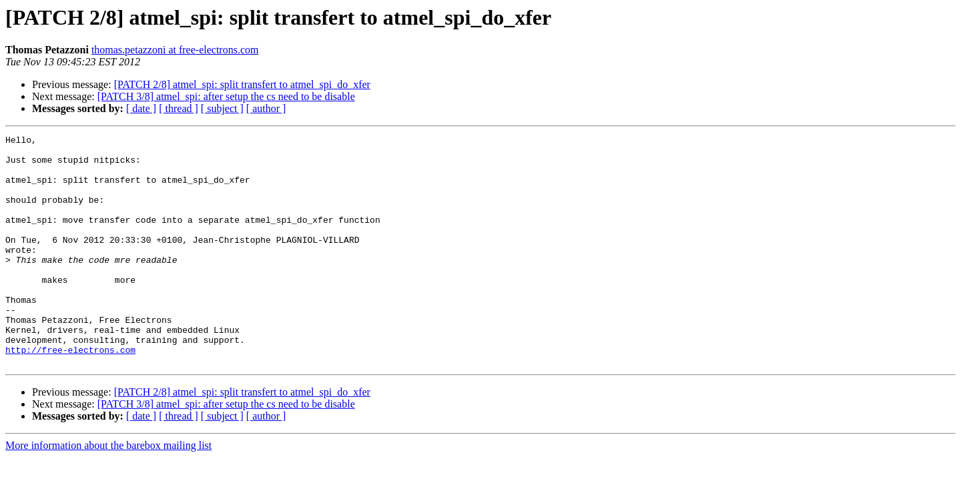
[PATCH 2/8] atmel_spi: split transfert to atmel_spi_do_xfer (242, 84)
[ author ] (266, 108)
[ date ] (141, 108)
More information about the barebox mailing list (108, 491)
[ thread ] (178, 108)
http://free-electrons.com (70, 394)
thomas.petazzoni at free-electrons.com (175, 49)
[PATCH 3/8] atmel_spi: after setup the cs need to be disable (226, 96)
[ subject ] (222, 108)
